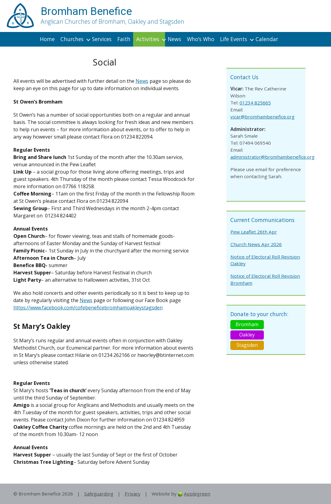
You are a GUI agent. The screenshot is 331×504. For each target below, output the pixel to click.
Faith (123, 39)
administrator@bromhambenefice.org (272, 157)
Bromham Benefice (86, 11)
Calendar (267, 39)
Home (47, 39)
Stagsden (247, 345)
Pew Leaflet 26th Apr (253, 232)
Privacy (132, 494)
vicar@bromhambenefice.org (262, 117)
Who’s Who (200, 39)
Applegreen (197, 494)
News (174, 39)
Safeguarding (98, 494)
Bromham (247, 324)
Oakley (247, 334)
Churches (72, 39)
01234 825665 (255, 103)
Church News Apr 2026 (256, 244)
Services (102, 39)
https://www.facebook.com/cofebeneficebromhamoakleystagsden (88, 307)
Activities (147, 39)
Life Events (233, 39)
